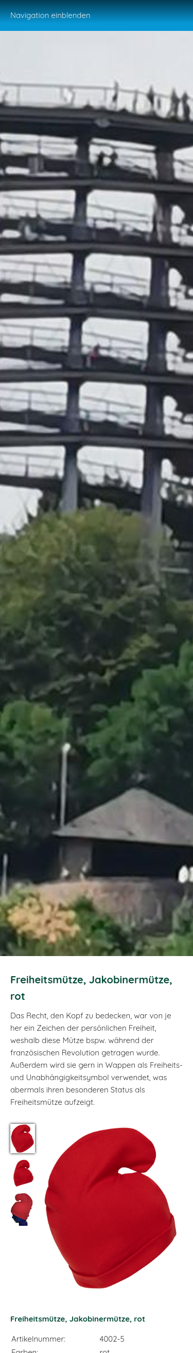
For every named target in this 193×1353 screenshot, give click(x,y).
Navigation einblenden (50, 15)
